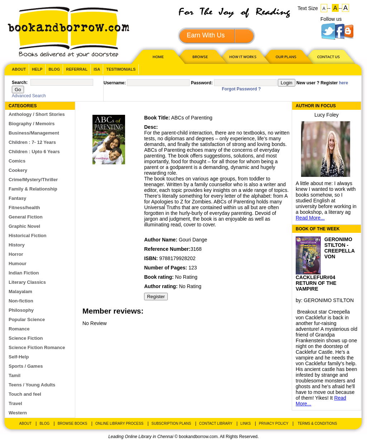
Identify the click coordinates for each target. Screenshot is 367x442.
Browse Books (72, 423)
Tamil (14, 375)
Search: (20, 82)
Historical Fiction (27, 235)
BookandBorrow (68, 32)
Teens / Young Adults (32, 384)
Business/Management (34, 133)
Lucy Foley (326, 115)
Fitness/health (24, 207)
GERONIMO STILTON (329, 300)
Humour (18, 263)
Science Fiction (26, 338)
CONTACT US (328, 56)
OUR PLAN (285, 56)
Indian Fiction (24, 273)
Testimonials (120, 69)
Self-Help (19, 356)
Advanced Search (29, 95)
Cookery (18, 170)
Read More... (310, 218)
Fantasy (17, 198)
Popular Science (27, 319)
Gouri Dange (193, 240)
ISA (97, 69)
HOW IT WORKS (242, 56)
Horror (16, 254)
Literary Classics (27, 282)
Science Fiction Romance (37, 347)
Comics (17, 161)
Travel (15, 403)
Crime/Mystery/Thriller (33, 179)
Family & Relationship (33, 189)
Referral (76, 69)
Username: (115, 82)
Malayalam (20, 291)
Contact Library (216, 423)
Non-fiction (21, 301)
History (17, 245)
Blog (54, 69)
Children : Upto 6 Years (34, 151)
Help (37, 69)
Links (245, 423)
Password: (202, 82)
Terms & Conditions (317, 423)
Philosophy (21, 310)
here (343, 82)
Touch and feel (25, 394)
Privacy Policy (273, 423)
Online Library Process (119, 423)
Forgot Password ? (241, 88)
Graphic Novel (24, 226)
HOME (156, 56)
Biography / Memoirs (32, 123)
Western (18, 412)
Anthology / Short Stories (37, 114)
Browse (200, 56)
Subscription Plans (171, 423)
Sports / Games (26, 366)
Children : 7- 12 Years (32, 142)
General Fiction (26, 217)
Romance (19, 329)
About (19, 69)
